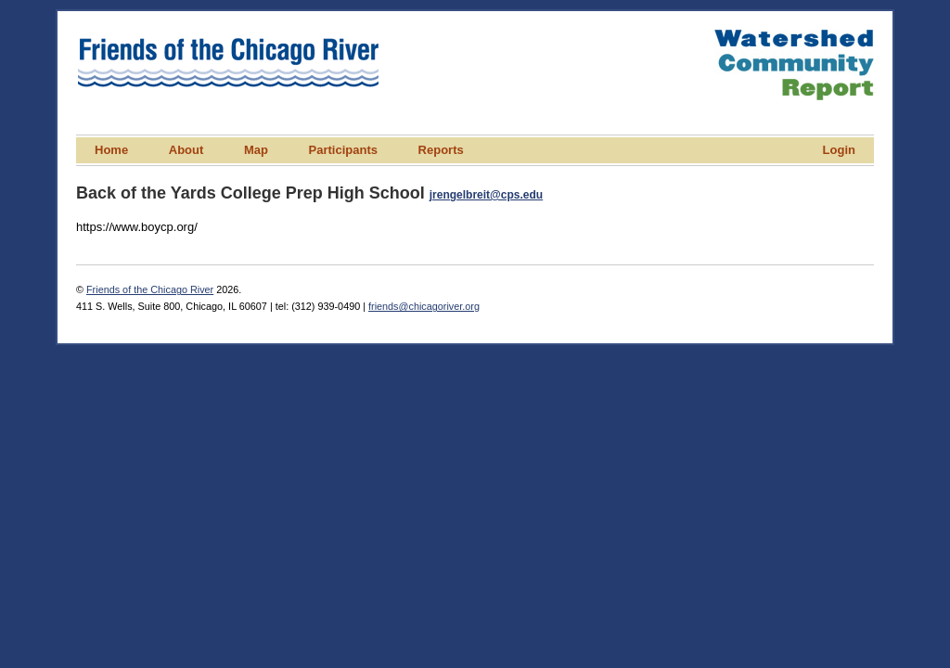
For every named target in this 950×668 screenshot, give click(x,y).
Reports (441, 150)
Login (839, 150)
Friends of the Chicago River (149, 289)
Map (256, 150)
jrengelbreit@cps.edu (486, 194)
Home (111, 150)
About (186, 150)
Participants (343, 150)
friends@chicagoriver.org (424, 306)
